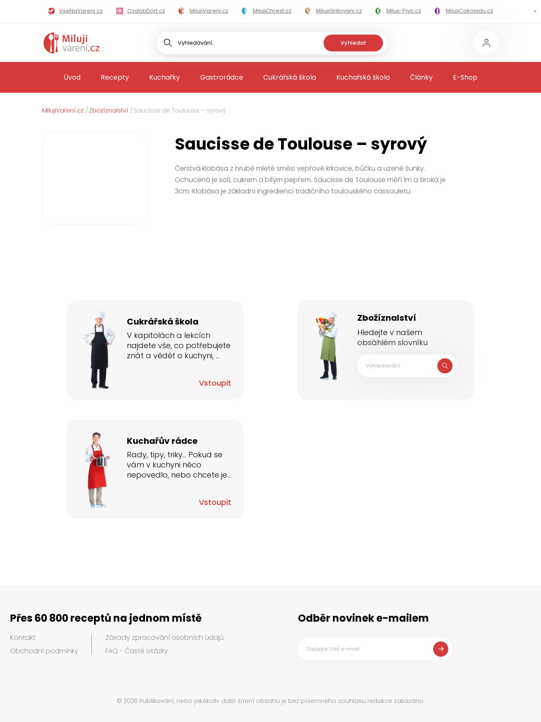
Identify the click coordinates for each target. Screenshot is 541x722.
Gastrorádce (221, 77)
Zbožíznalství (109, 110)
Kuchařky (164, 77)
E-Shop (465, 77)
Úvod (72, 77)
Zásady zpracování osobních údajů (164, 637)
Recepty (115, 77)
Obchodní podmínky (44, 651)
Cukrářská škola (289, 77)
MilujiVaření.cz (63, 110)
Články (421, 77)
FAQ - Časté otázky (136, 651)
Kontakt (22, 637)
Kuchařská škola (363, 77)
